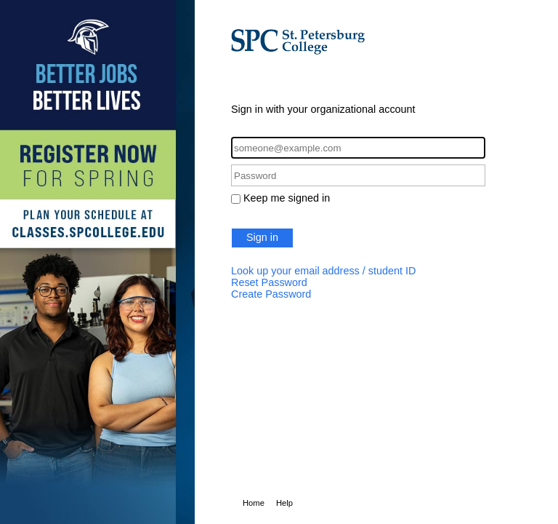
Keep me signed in (286, 198)
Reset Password (269, 282)
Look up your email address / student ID (323, 271)
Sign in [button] (262, 237)
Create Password (271, 294)
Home (253, 503)
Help (284, 503)
